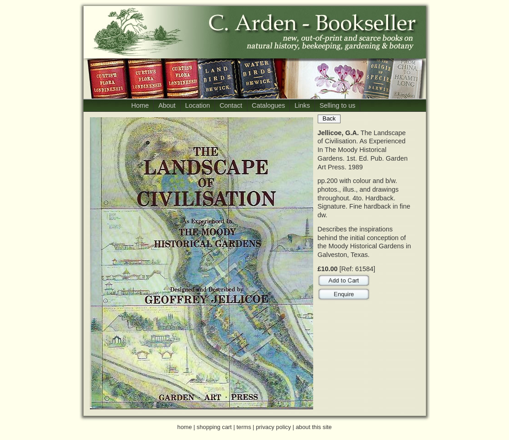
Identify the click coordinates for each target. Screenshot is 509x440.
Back (329, 118)
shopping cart (214, 427)
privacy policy (273, 427)
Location (197, 105)
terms (243, 427)
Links (302, 105)
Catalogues (268, 105)
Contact (231, 105)
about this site (314, 427)
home (184, 427)
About (167, 105)
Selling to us (337, 105)
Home (140, 105)
